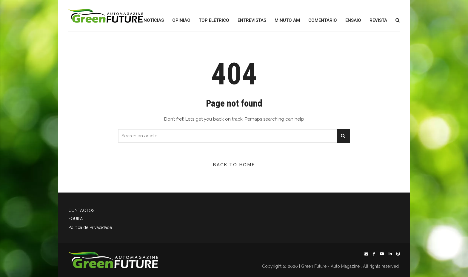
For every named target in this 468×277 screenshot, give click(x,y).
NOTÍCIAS (154, 20)
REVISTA (378, 20)
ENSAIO (353, 20)
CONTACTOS (81, 210)
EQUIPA (75, 218)
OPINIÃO (181, 20)
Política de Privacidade (90, 227)
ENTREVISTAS (252, 20)
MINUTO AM (287, 20)
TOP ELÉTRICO (214, 20)
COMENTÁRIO (322, 20)
